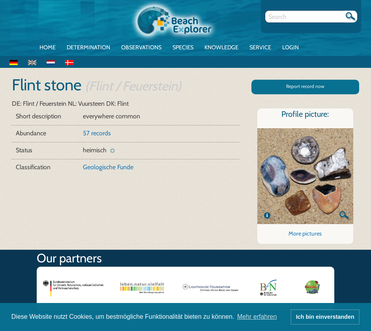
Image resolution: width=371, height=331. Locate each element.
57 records (97, 133)
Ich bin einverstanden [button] (325, 317)
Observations (141, 47)
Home (47, 47)
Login (290, 47)
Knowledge (221, 47)
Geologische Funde (108, 167)
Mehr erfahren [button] (257, 316)
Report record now (305, 86)
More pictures (305, 233)
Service (260, 47)
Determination (88, 47)
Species (182, 47)
